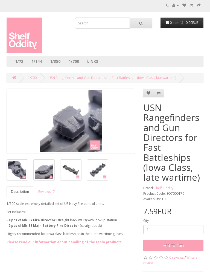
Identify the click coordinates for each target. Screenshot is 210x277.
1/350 (55, 61)
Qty (146, 220)
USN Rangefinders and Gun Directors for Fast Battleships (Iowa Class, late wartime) (112, 77)
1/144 (36, 61)
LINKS (92, 61)
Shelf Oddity (163, 188)
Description (20, 191)
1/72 (19, 61)
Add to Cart (173, 245)
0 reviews (176, 257)
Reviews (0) (46, 191)
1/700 (74, 61)
